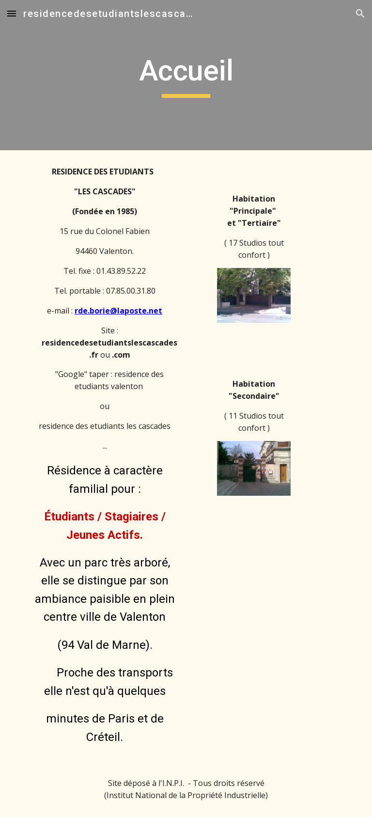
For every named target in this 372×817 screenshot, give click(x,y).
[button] (11, 13)
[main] (185, 75)
